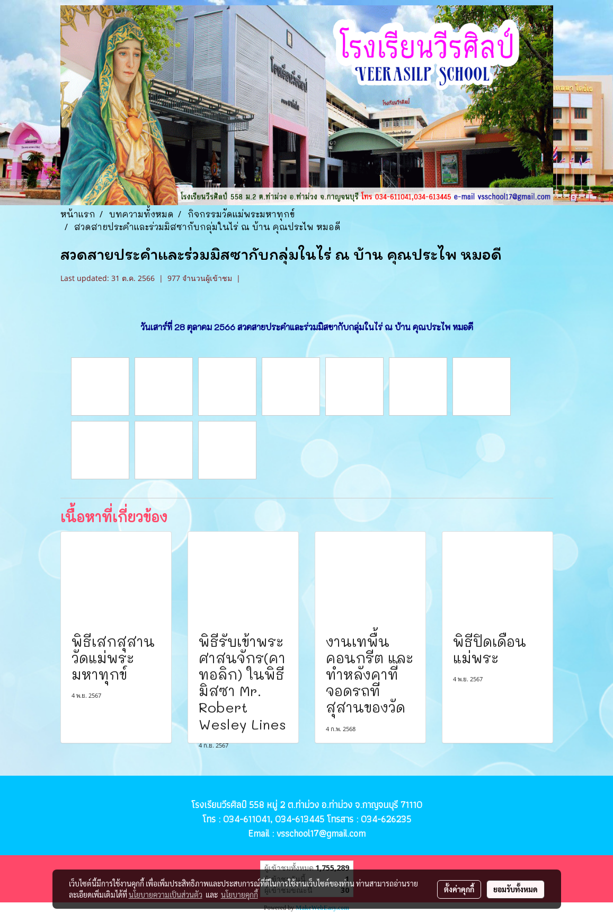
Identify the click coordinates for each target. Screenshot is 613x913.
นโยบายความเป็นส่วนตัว (165, 894)
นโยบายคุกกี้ (239, 894)
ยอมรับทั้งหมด (515, 889)
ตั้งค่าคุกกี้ (459, 889)
